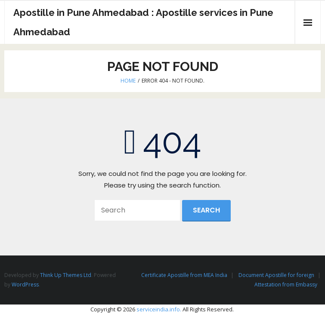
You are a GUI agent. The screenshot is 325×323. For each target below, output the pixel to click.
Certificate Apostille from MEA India (184, 275)
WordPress (25, 284)
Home (128, 80)
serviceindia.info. (158, 309)
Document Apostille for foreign (276, 275)
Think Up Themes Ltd (65, 275)
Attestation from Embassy (285, 284)
